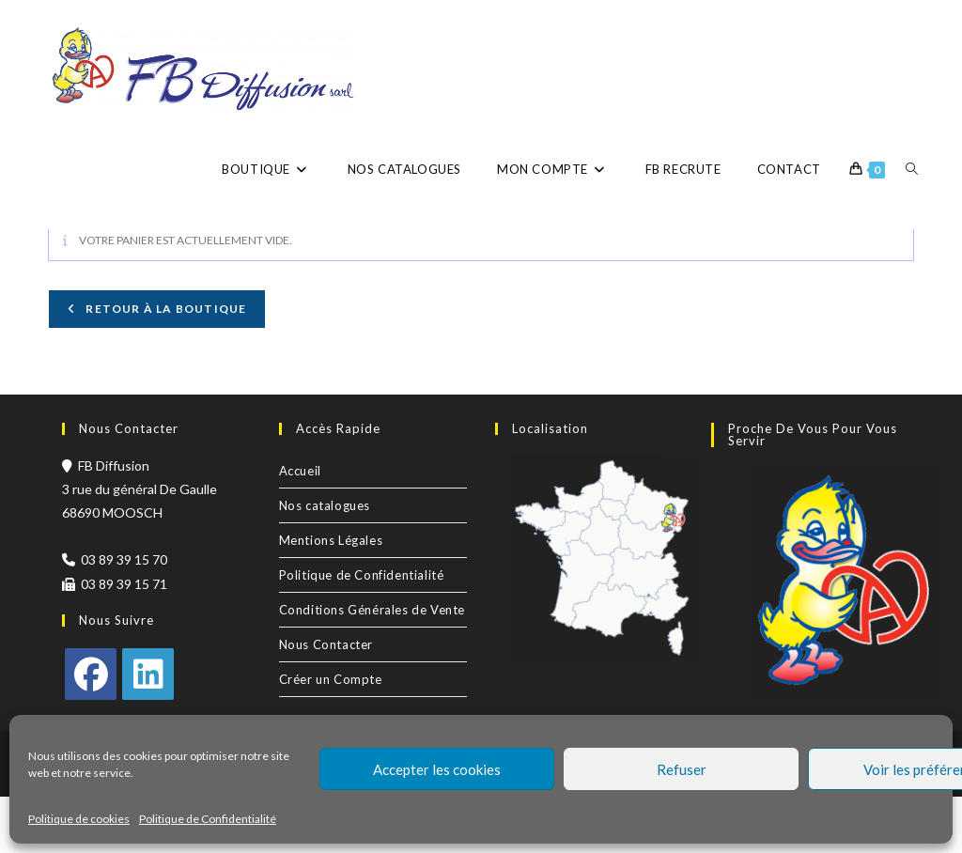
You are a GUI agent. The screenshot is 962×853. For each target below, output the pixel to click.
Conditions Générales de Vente (372, 666)
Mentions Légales (331, 596)
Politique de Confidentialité (207, 819)
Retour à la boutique (164, 365)
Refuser (681, 769)
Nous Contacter (326, 700)
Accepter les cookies (437, 769)
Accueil (300, 527)
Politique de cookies (79, 819)
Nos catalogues (324, 561)
